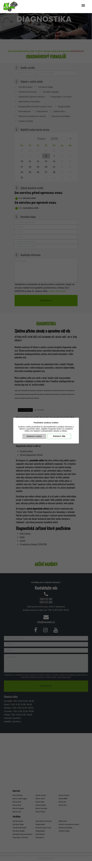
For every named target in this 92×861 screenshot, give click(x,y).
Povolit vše (59, 436)
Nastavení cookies (34, 436)
